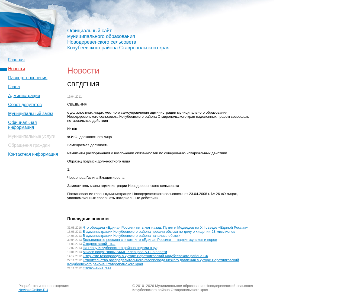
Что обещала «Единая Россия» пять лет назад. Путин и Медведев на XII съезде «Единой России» (165, 227)
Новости (16, 68)
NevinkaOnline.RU (33, 290)
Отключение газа (97, 268)
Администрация (24, 95)
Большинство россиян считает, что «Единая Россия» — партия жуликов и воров (150, 240)
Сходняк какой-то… (99, 244)
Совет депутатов (25, 104)
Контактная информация (33, 154)
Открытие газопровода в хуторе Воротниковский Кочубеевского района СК (145, 256)
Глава (14, 86)
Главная (16, 60)
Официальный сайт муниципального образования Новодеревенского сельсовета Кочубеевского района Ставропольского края (118, 39)
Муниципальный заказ (30, 113)
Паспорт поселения (27, 77)
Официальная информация (22, 125)
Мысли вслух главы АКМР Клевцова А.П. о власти (125, 252)
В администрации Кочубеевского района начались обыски (132, 236)
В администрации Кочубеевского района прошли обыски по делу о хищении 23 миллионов (159, 231)
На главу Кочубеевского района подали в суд (120, 248)
